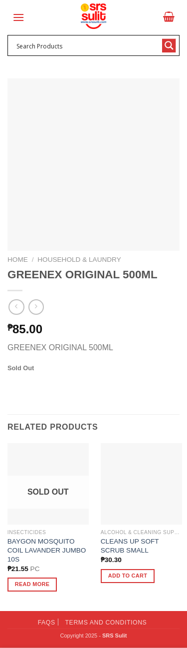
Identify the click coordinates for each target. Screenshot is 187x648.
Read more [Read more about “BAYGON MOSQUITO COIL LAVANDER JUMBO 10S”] (32, 584)
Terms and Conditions (106, 622)
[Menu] (18, 17)
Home (17, 259)
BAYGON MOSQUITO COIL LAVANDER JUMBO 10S (46, 550)
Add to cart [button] (127, 576)
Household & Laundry (79, 259)
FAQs (46, 622)
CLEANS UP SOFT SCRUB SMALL (130, 546)
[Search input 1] (87, 45)
